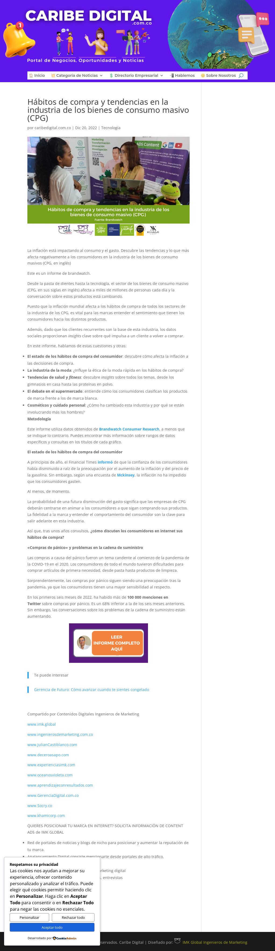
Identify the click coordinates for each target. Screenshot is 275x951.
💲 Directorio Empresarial (133, 76)
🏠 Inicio (37, 76)
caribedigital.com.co (53, 127)
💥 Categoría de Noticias (74, 76)
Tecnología (111, 127)
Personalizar (29, 917)
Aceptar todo (52, 927)
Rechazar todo (73, 917)
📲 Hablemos (182, 76)
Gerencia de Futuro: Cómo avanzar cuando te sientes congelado (91, 689)
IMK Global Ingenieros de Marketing (210, 942)
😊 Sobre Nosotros (218, 76)
